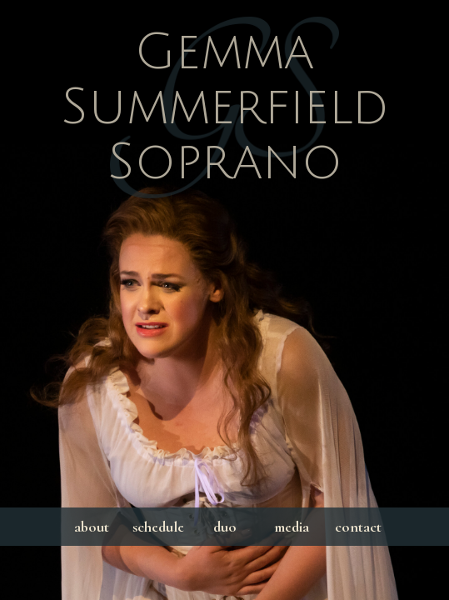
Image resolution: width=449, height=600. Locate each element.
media (291, 527)
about (91, 527)
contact (358, 527)
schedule (158, 527)
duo (225, 527)
